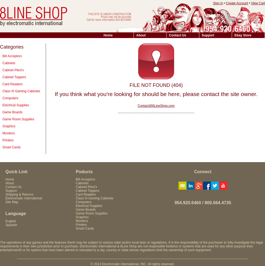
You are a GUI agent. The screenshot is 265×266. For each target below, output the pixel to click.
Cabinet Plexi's (13, 70)
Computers (10, 98)
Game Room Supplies (18, 119)
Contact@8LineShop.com (156, 106)
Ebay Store (242, 35)
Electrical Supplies (15, 105)
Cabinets (8, 63)
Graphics (8, 126)
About (141, 35)
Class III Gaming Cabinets (21, 91)
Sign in (218, 3)
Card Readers (12, 84)
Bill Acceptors (12, 56)
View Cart (258, 3)
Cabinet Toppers (14, 77)
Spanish (11, 225)
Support (208, 35)
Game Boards (12, 112)
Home (108, 35)
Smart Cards (11, 147)
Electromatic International (23, 198)
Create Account (237, 3)
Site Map (11, 202)
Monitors (8, 133)
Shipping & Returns (19, 194)
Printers (8, 140)
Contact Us (177, 35)
